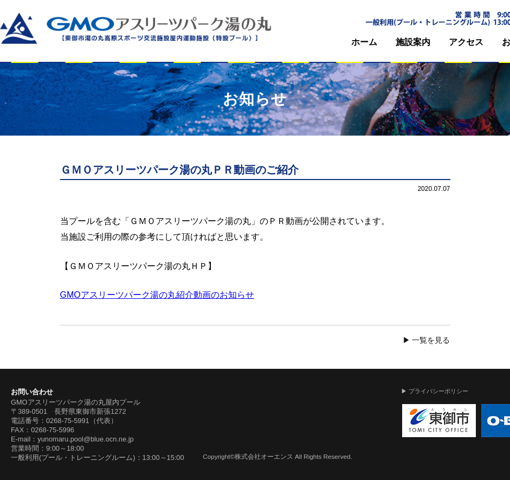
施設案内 (413, 42)
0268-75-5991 (67, 421)
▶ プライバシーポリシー (434, 391)
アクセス (466, 42)
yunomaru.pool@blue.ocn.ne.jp (85, 439)
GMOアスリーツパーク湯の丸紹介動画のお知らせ (157, 294)
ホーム (364, 42)
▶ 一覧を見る (426, 340)
